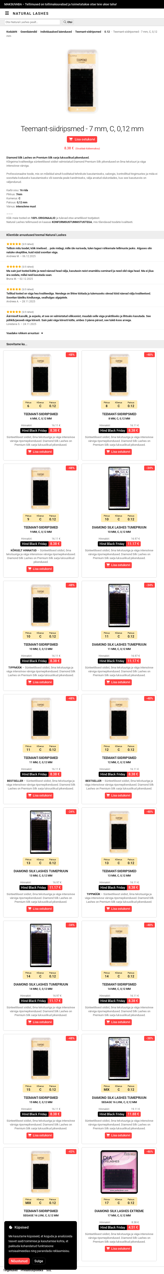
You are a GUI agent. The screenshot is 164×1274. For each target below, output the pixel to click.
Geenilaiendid (28, 31)
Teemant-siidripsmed (88, 31)
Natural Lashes (31, 13)
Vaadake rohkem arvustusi (25, 333)
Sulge (38, 1261)
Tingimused (10, 1270)
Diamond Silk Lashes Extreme (119, 1213)
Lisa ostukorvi (82, 139)
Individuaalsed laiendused (56, 31)
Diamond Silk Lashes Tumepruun (119, 529)
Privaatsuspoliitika (32, 1270)
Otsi (67, 22)
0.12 (107, 31)
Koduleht (11, 31)
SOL (48, 1270)
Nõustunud (19, 1261)
